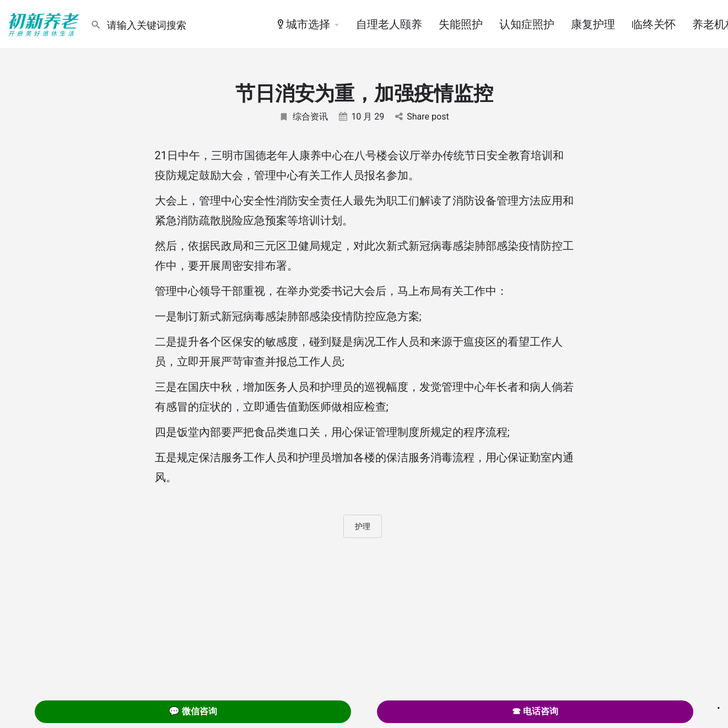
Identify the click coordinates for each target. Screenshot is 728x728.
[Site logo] (45, 23)
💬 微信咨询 (193, 711)
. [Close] (718, 704)
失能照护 (461, 24)
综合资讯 (303, 116)
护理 (362, 526)
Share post (422, 116)
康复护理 (593, 24)
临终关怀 (654, 24)
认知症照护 (526, 24)
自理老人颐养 (389, 24)
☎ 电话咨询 (535, 711)
